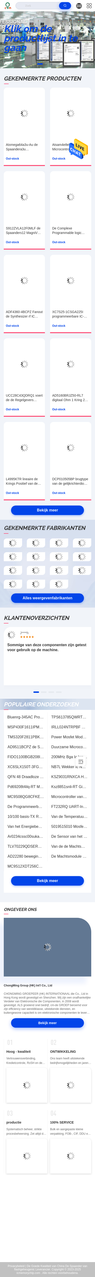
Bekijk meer (47, 510)
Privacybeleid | (17, 1266)
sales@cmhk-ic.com (50, 1232)
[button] (40, 64)
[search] (65, 5)
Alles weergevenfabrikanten (47, 598)
